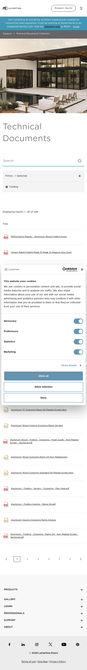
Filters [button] (43, 176)
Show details (69, 365)
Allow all (44, 376)
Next (80, 559)
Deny (44, 397)
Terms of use (28, 662)
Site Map (43, 662)
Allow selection (43, 386)
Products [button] (43, 589)
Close (76, 27)
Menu (81, 8)
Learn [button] (43, 606)
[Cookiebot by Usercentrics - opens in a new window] (62, 269)
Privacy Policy (58, 662)
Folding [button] (11, 187)
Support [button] (43, 620)
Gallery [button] (43, 599)
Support (7, 34)
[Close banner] (82, 269)
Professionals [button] (43, 613)
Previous (6, 559)
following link (52, 27)
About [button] (43, 627)
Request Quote (63, 8)
